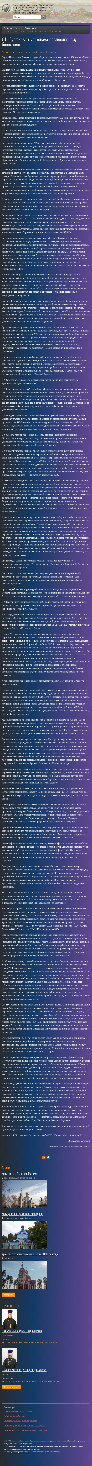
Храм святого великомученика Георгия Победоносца (30, 1254)
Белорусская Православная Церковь (18, 1411)
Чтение (18, 28)
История (40, 52)
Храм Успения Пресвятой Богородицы (22, 1213)
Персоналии (30, 28)
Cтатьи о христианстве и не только (18, 52)
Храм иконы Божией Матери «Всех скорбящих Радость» (32, 1381)
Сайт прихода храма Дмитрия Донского (20, 1421)
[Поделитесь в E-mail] (43, 1157)
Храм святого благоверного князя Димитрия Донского (31, 1342)
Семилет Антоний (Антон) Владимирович (24, 1369)
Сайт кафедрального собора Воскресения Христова (24, 1426)
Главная (8, 28)
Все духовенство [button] (11, 1387)
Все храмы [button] (8, 1295)
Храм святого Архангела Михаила (20, 1173)
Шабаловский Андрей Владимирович (22, 1331)
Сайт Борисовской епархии (15, 1416)
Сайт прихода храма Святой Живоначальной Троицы (25, 1430)
